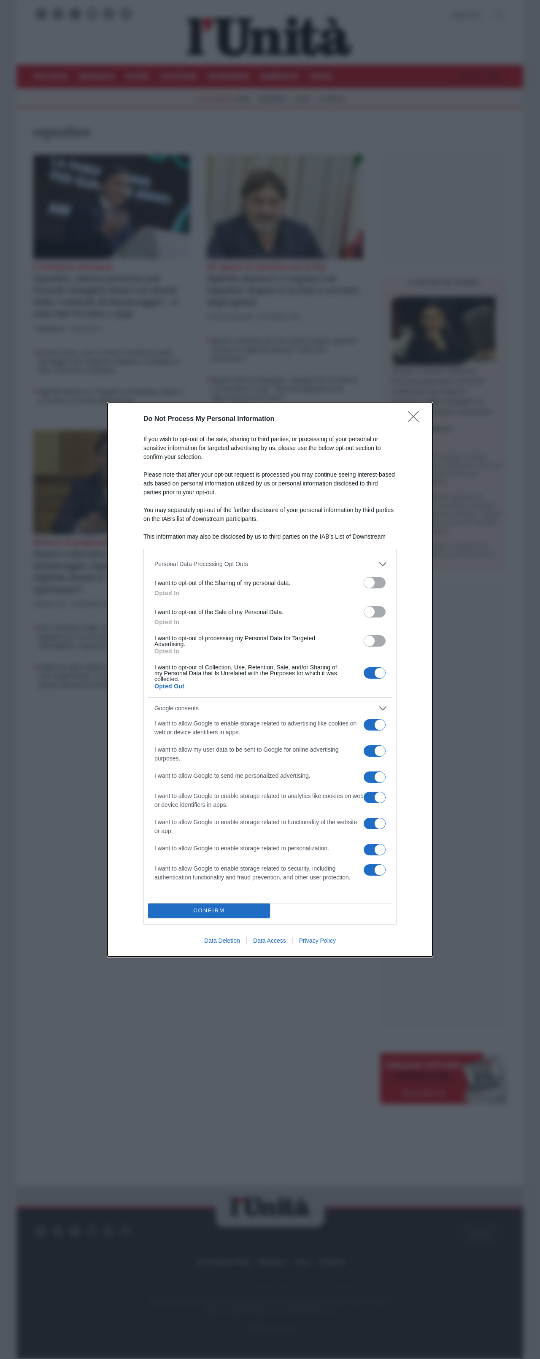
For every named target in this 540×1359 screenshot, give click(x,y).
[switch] (375, 582)
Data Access (269, 940)
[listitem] (270, 564)
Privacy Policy (317, 940)
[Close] (416, 419)
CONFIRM (209, 910)
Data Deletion (222, 940)
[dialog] (270, 680)
